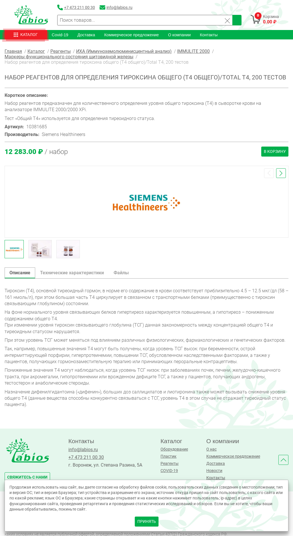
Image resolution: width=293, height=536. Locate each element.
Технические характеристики (72, 272)
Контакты (209, 34)
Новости (214, 470)
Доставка (86, 34)
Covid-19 (60, 34)
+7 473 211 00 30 (86, 457)
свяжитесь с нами (27, 477)
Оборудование (174, 449)
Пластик (169, 456)
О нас (211, 449)
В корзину (275, 151)
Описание (19, 272)
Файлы (121, 272)
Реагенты (170, 463)
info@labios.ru (83, 449)
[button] (269, 173)
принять (146, 521)
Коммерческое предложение (131, 34)
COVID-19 (169, 470)
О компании (179, 34)
